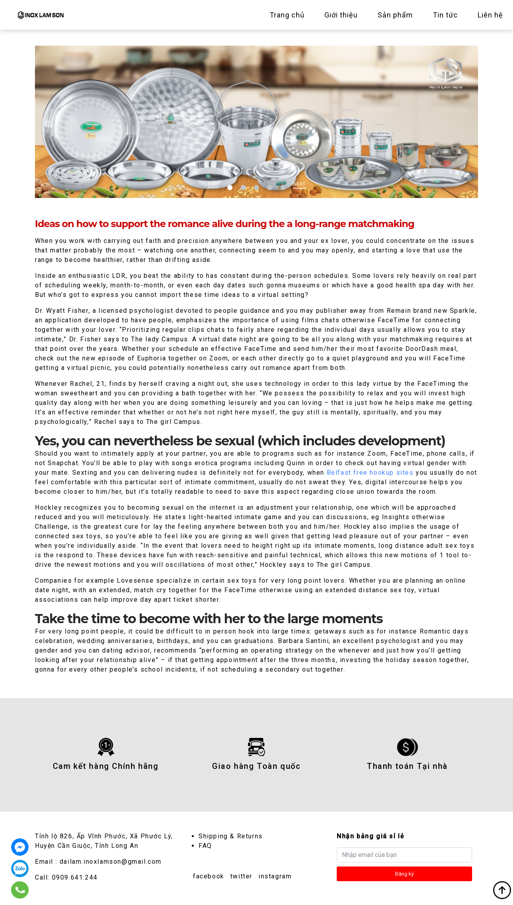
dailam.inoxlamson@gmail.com (111, 861)
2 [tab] (243, 187)
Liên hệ (490, 15)
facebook (208, 876)
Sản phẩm (395, 15)
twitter (241, 876)
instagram (274, 876)
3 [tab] (256, 187)
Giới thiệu (341, 15)
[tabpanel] (256, 122)
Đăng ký (404, 874)
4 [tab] (269, 187)
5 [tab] (282, 187)
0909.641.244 (75, 877)
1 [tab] (230, 187)
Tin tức (445, 15)
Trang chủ (287, 15)
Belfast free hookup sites (370, 472)
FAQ (205, 845)
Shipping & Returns (231, 836)
